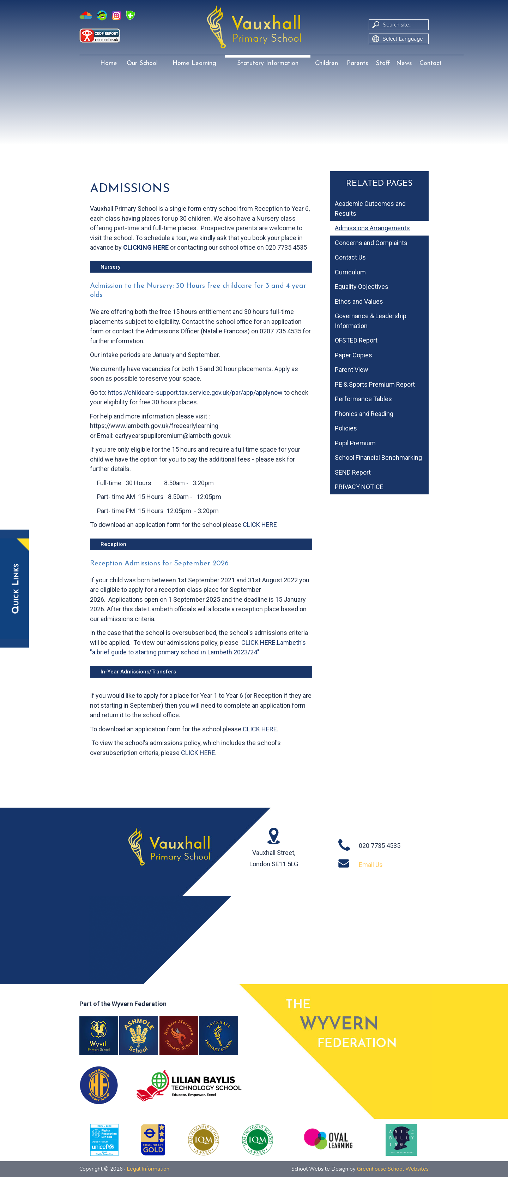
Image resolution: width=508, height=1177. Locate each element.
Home (108, 63)
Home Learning (194, 63)
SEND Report (353, 472)
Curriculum (350, 272)
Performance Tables (363, 399)
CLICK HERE (260, 524)
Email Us (371, 864)
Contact (430, 63)
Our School (142, 63)
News (404, 63)
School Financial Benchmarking (378, 457)
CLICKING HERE (146, 247)
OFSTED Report (356, 340)
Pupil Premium (355, 443)
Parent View (351, 369)
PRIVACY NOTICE (359, 487)
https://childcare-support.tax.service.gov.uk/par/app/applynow (195, 392)
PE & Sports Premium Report (375, 384)
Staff (383, 63)
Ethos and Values (359, 301)
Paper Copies (353, 355)
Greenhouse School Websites (393, 1168)
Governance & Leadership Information (370, 320)
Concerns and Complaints (371, 242)
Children (326, 63)
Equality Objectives (361, 286)
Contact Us (350, 257)
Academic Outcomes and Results (370, 208)
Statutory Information (267, 63)
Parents (357, 63)
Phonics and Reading (364, 413)
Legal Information (148, 1168)
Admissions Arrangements (372, 228)
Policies (346, 428)
